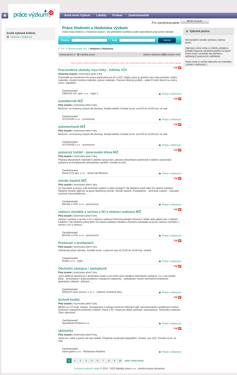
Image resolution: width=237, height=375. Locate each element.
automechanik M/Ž (72, 126)
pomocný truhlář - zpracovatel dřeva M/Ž (88, 152)
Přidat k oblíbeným (171, 94)
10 (120, 360)
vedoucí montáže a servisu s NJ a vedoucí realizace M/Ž (99, 211)
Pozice (65, 40)
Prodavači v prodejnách (76, 243)
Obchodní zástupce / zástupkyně (82, 268)
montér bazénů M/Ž (72, 180)
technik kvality (69, 299)
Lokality (101, 15)
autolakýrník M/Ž (70, 101)
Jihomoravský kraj (77, 48)
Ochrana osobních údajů (87, 368)
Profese (117, 15)
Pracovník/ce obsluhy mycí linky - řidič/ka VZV (92, 70)
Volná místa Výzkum (77, 15)
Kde (114, 40)
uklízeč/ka (65, 330)
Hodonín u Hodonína (21, 37)
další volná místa (134, 360)
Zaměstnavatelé (138, 15)
